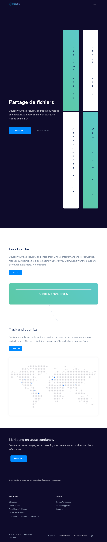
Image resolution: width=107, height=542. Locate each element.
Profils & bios (14, 505)
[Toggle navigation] (94, 4)
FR (93, 536)
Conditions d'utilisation (18, 509)
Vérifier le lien (64, 536)
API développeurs (62, 505)
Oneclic (19, 534)
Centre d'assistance (63, 502)
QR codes (13, 502)
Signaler (51, 536)
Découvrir (19, 130)
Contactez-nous (61, 509)
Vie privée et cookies (17, 513)
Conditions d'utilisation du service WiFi (24, 516)
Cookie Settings (80, 536)
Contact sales (42, 130)
